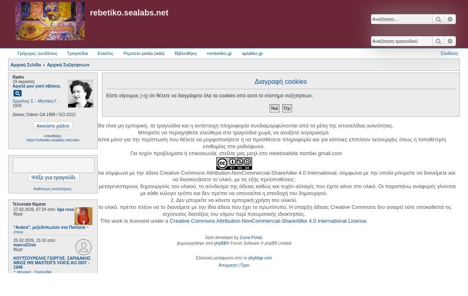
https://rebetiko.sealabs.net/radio (52, 140)
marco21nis (24, 245)
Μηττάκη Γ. (47, 101)
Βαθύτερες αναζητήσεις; (52, 189)
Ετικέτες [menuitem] (105, 53)
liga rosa (65, 209)
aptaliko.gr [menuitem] (252, 53)
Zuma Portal (250, 237)
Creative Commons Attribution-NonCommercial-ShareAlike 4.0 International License (268, 221)
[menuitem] (228, 265)
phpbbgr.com (260, 258)
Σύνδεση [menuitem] (449, 53)
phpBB (220, 243)
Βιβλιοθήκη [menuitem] (186, 53)
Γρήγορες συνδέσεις (37, 53)
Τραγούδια (77, 53)
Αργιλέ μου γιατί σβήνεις (36, 86)
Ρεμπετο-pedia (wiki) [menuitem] (144, 53)
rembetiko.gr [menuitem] (219, 53)
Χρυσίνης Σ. (23, 101)
